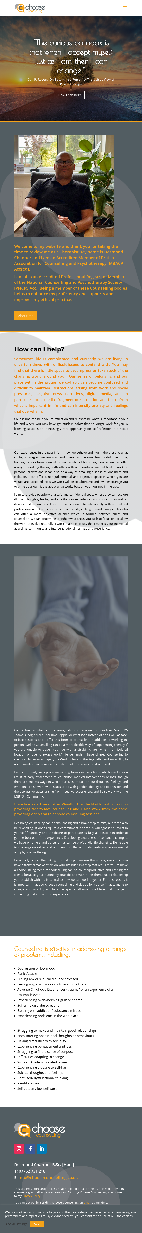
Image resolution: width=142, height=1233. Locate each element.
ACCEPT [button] (37, 1223)
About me (26, 315)
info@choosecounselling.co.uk (48, 1177)
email (87, 1202)
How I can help (69, 95)
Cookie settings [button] (16, 1224)
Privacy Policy (31, 1196)
